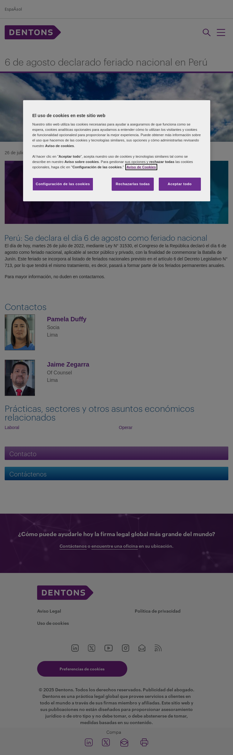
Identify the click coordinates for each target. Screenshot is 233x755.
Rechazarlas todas (133, 184)
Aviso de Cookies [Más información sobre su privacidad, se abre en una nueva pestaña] (141, 167)
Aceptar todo (180, 184)
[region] (116, 150)
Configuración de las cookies (63, 184)
